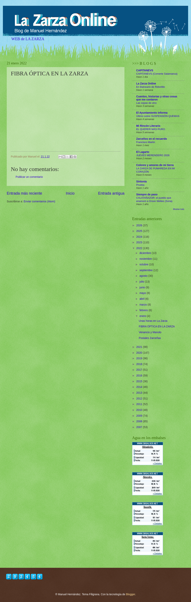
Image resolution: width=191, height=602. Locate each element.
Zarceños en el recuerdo (151, 138)
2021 (139, 347)
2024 (139, 236)
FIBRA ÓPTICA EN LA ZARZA (157, 326)
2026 (139, 225)
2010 (139, 410)
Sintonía (141, 181)
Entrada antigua (111, 193)
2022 (139, 248)
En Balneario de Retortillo (150, 86)
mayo (143, 293)
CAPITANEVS (144, 70)
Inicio (70, 193)
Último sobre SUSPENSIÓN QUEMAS (157, 116)
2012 (139, 398)
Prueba (140, 184)
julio (142, 281)
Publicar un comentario (29, 176)
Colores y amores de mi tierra (155, 165)
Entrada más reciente (24, 193)
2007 (139, 427)
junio (142, 287)
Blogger (130, 594)
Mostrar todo (178, 209)
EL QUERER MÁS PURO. (151, 129)
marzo (143, 304)
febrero (144, 310)
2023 (139, 242)
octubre (144, 264)
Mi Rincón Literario (148, 125)
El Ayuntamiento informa (151, 112)
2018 (139, 364)
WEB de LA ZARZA (27, 39)
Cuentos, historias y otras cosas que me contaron (156, 98)
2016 (139, 375)
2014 (139, 387)
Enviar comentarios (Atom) (39, 201)
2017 (139, 369)
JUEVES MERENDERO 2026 (153, 155)
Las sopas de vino (146, 102)
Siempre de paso (146, 194)
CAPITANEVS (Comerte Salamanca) (156, 73)
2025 (139, 231)
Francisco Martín (145, 142)
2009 (139, 415)
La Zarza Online (146, 83)
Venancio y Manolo (150, 332)
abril (142, 298)
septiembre (146, 270)
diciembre (145, 253)
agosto (143, 275)
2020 (139, 352)
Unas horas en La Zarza (153, 320)
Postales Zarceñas (150, 338)
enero (143, 316)
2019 (139, 358)
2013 (139, 392)
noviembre (146, 258)
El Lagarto (142, 152)
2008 (139, 421)
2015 (139, 381)
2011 (139, 404)
